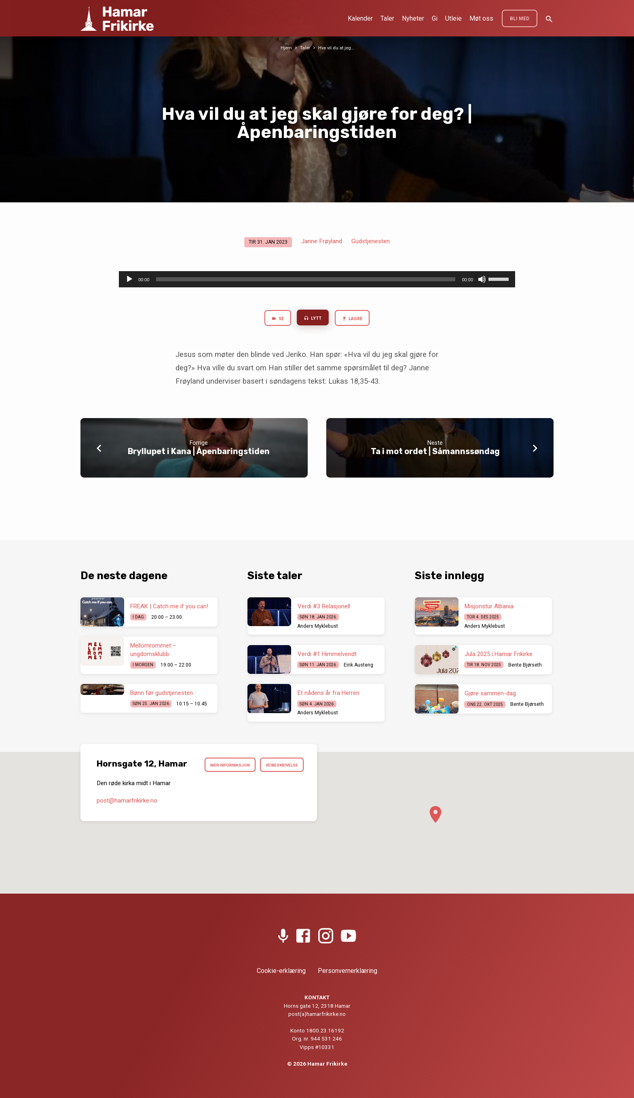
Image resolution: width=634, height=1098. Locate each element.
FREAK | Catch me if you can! (169, 606)
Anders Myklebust (317, 626)
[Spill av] (129, 279)
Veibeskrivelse (278, 785)
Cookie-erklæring (281, 971)
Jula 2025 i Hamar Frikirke (499, 654)
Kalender (360, 18)
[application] (317, 279)
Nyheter (413, 18)
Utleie (453, 18)
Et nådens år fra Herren (328, 693)
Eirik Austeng (358, 665)
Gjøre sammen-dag (490, 693)
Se (273, 319)
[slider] (306, 279)
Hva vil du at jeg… (336, 48)
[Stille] (482, 279)
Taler (387, 18)
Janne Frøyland (321, 241)
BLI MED (519, 18)
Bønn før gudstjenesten (161, 693)
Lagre (356, 319)
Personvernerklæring (347, 971)
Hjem (284, 48)
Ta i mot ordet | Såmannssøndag (435, 453)
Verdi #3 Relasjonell (324, 606)
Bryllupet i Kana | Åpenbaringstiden (199, 453)
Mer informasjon (274, 766)
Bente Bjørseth (525, 665)
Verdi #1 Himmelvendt (327, 654)
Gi (434, 18)
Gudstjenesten (370, 241)
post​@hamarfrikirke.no (127, 822)
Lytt (312, 319)
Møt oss (481, 18)
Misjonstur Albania (489, 606)
